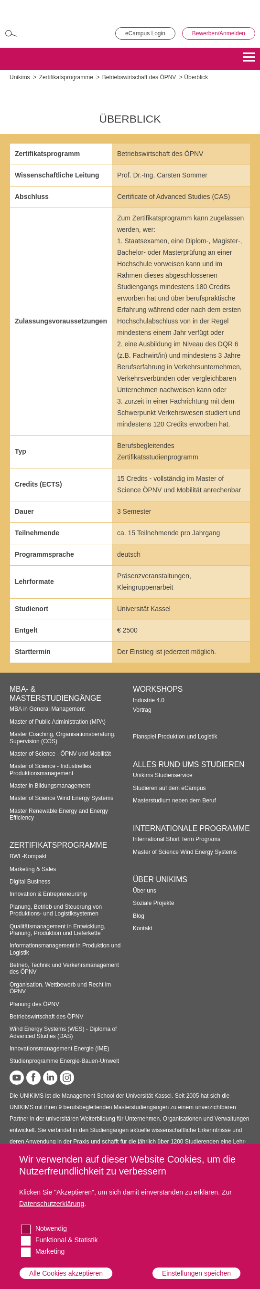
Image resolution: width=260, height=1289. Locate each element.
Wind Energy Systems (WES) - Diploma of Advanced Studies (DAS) (63, 1032)
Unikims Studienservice (163, 775)
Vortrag (142, 710)
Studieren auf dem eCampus (169, 788)
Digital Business (30, 881)
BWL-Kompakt (28, 856)
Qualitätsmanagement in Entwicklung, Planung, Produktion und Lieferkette (58, 929)
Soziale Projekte (153, 903)
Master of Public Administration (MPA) (58, 721)
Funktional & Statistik (66, 1240)
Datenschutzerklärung (51, 1203)
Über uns (144, 890)
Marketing (50, 1251)
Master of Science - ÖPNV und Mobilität (60, 753)
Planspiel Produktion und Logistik (175, 736)
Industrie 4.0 (148, 700)
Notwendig (51, 1228)
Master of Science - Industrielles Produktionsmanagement (50, 769)
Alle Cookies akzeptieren (66, 1273)
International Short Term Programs (176, 839)
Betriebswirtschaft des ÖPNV (139, 77)
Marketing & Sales (33, 869)
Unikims (20, 77)
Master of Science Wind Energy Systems (61, 798)
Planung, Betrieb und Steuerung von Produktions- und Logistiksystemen (56, 910)
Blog (138, 916)
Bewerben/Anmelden (218, 33)
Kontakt (142, 928)
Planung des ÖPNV (34, 1004)
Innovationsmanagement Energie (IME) (59, 1048)
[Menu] (249, 58)
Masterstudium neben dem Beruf (174, 800)
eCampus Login (145, 33)
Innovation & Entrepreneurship (48, 894)
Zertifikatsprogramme (66, 77)
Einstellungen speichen (196, 1273)
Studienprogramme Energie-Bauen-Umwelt (64, 1061)
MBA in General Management (47, 709)
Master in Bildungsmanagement (50, 785)
